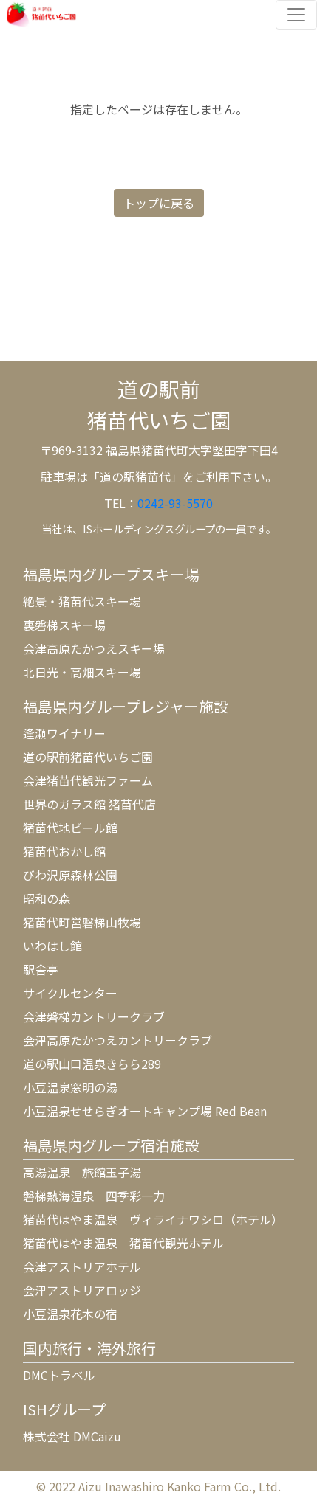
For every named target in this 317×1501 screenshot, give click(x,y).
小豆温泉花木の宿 (70, 1314)
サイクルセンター (70, 993)
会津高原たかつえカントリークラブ (117, 1040)
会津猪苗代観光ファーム (88, 780)
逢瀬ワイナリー (64, 733)
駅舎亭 (40, 969)
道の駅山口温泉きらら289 (92, 1063)
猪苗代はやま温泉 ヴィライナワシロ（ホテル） (153, 1219)
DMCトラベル (59, 1375)
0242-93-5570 (175, 503)
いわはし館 (52, 945)
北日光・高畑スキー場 (82, 672)
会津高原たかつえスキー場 (94, 648)
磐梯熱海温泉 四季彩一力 (94, 1195)
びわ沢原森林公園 (70, 875)
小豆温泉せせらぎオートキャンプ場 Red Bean (145, 1111)
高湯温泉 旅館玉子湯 (82, 1172)
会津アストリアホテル (82, 1266)
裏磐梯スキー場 (64, 625)
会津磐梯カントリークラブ (94, 1016)
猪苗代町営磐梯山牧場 (82, 922)
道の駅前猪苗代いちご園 (88, 757)
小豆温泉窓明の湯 (70, 1087)
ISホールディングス (128, 528)
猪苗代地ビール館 (70, 827)
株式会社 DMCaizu (72, 1436)
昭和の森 (46, 898)
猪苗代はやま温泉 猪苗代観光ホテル (123, 1243)
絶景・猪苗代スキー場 (82, 601)
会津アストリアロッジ (82, 1290)
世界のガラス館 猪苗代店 (89, 804)
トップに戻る (158, 203)
